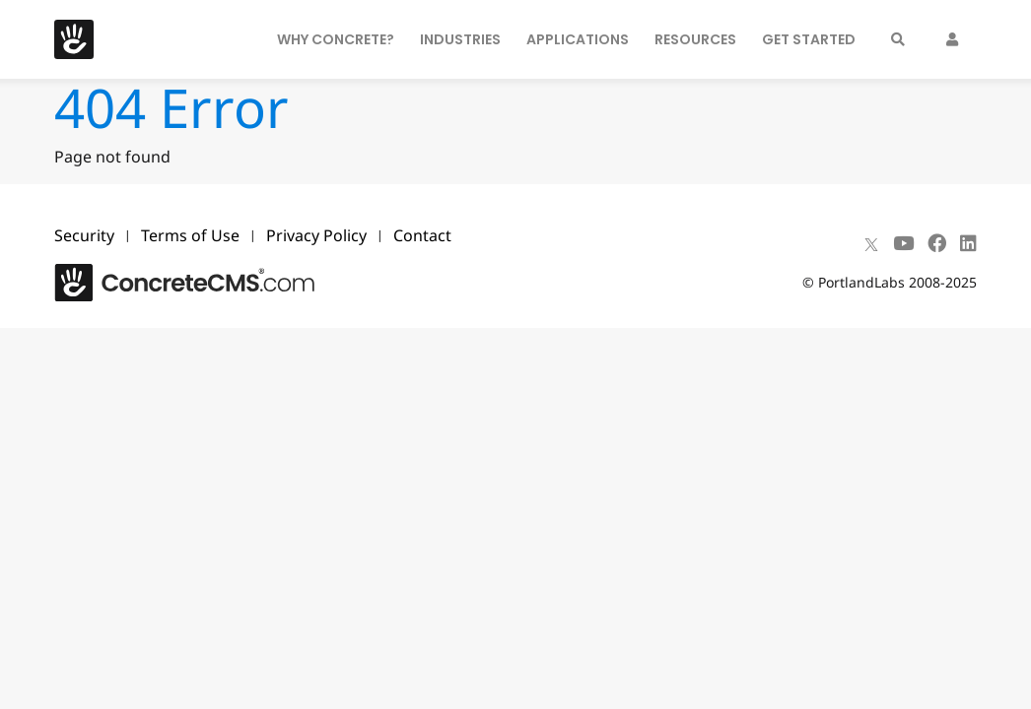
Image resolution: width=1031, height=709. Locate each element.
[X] (871, 243)
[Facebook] (937, 243)
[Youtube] (903, 243)
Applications (577, 39)
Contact (422, 235)
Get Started (809, 39)
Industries (460, 39)
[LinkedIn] (968, 243)
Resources (695, 39)
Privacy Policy (316, 235)
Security (84, 235)
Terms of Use (190, 235)
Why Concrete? (335, 39)
